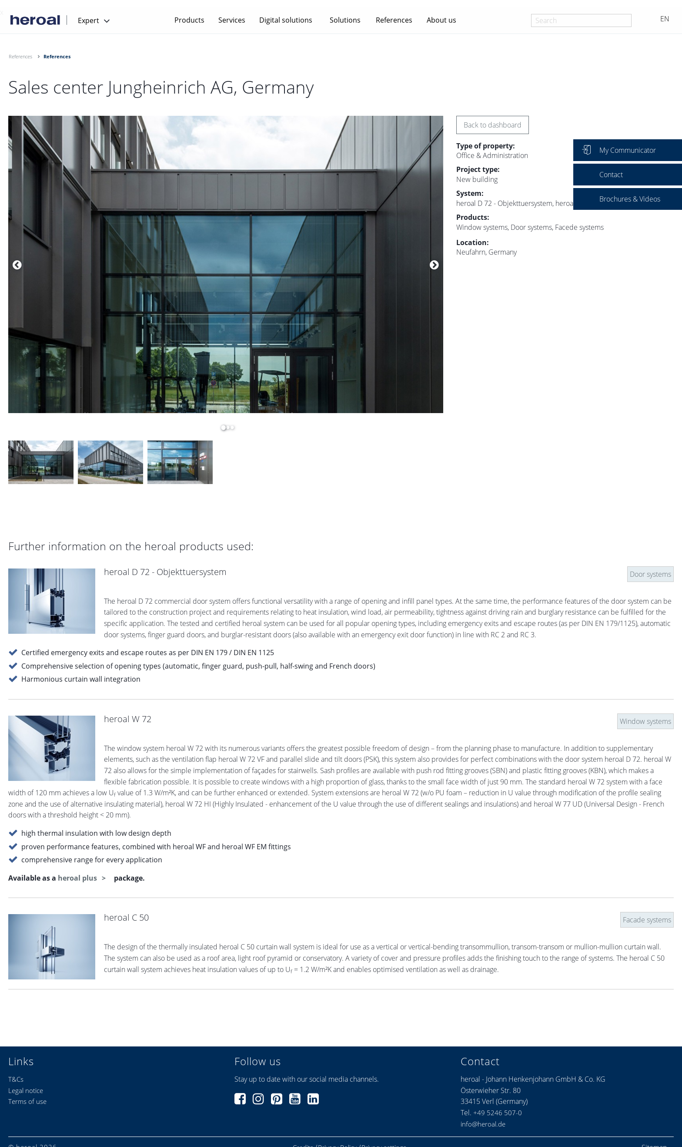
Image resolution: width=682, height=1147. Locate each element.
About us (441, 20)
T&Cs (15, 1079)
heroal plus (78, 878)
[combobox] (581, 20)
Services (231, 20)
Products (189, 20)
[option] (225, 265)
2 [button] (226, 427)
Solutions (345, 20)
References (394, 20)
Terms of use (27, 1101)
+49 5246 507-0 (497, 1112)
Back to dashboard (493, 125)
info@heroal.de (483, 1124)
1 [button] (221, 427)
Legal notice (25, 1090)
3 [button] (230, 427)
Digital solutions (285, 20)
